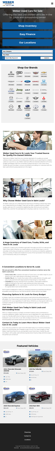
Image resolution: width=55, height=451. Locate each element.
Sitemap (16, 447)
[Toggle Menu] (52, 3)
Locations (27, 439)
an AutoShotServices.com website (30, 447)
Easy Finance (27, 34)
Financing (27, 432)
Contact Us (27, 436)
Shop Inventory (27, 25)
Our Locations (27, 42)
